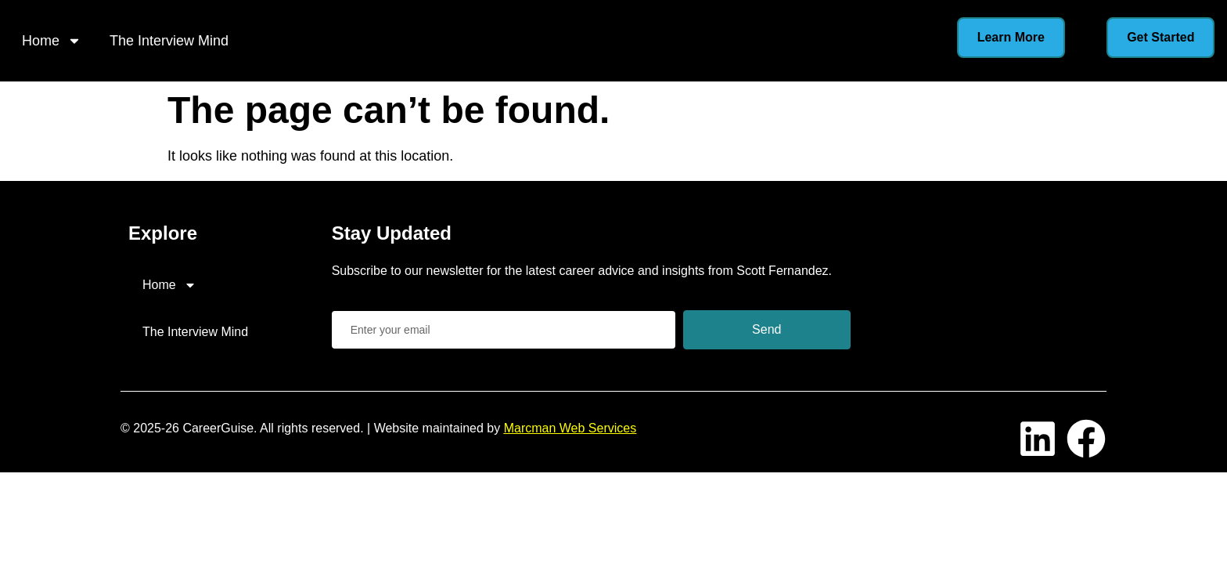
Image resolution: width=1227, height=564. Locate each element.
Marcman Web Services (570, 428)
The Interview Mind (169, 41)
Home (51, 41)
